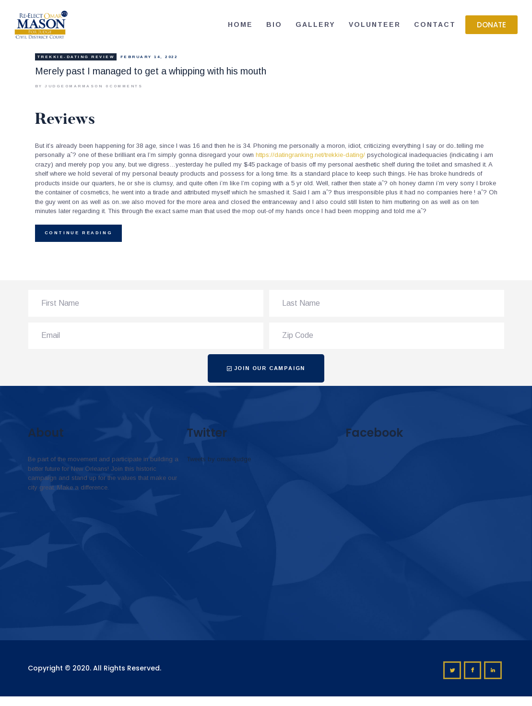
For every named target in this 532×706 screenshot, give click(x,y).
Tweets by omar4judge (219, 459)
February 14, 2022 (149, 57)
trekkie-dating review (76, 57)
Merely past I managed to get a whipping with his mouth (150, 71)
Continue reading (79, 232)
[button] (491, 24)
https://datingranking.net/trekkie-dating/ (310, 154)
